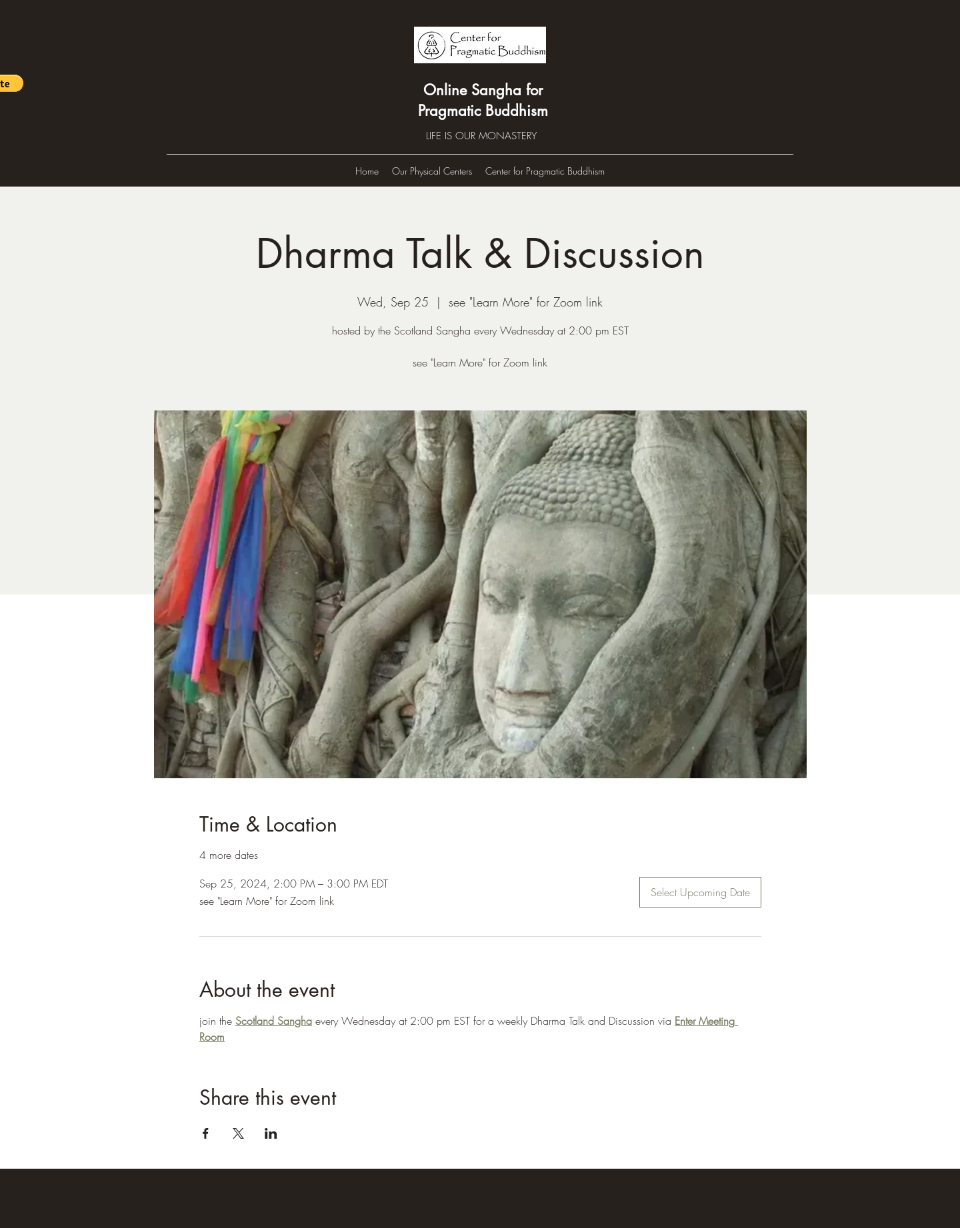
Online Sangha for (483, 90)
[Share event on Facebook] (205, 1133)
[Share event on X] (238, 1133)
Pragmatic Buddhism (483, 110)
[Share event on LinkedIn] (271, 1133)
